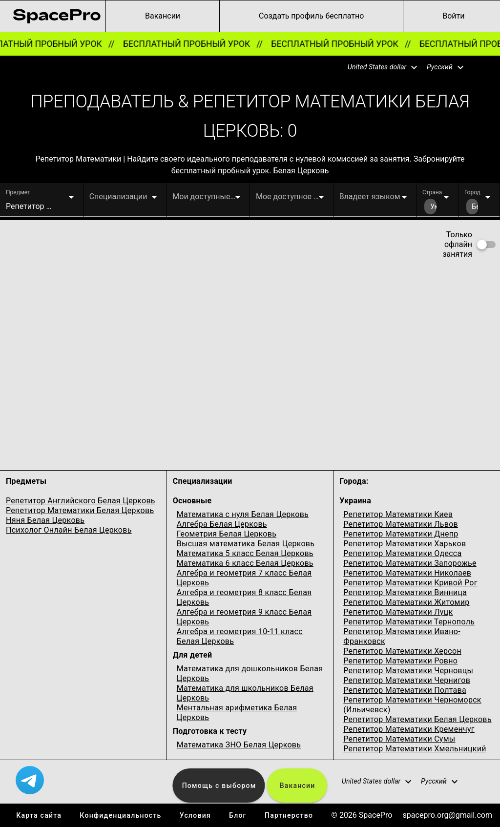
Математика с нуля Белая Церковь (243, 514)
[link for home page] (56, 16)
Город (472, 192)
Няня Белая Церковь (45, 520)
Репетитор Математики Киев (398, 514)
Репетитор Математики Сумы (399, 739)
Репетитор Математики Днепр (400, 533)
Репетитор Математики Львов (400, 524)
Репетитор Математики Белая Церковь (80, 510)
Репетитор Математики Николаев (407, 573)
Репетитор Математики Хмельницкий (414, 748)
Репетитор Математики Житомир (406, 602)
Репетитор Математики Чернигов (406, 680)
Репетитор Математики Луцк (398, 612)
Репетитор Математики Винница (405, 592)
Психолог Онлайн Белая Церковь (69, 530)
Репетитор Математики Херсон (402, 651)
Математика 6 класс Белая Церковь (245, 563)
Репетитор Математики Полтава (404, 690)
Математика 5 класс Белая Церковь (245, 553)
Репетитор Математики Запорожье (409, 563)
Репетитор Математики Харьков (404, 543)
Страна (432, 192)
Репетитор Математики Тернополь (409, 621)
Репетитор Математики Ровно (400, 660)
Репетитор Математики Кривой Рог (410, 582)
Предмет (18, 192)
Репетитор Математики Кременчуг (409, 729)
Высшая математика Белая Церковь (246, 543)
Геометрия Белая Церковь (226, 533)
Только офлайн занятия (457, 244)
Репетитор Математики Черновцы (408, 670)
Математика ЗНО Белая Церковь (239, 744)
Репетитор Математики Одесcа (402, 553)
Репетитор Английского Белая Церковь (80, 500)
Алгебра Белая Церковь (222, 524)
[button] (376, 67)
